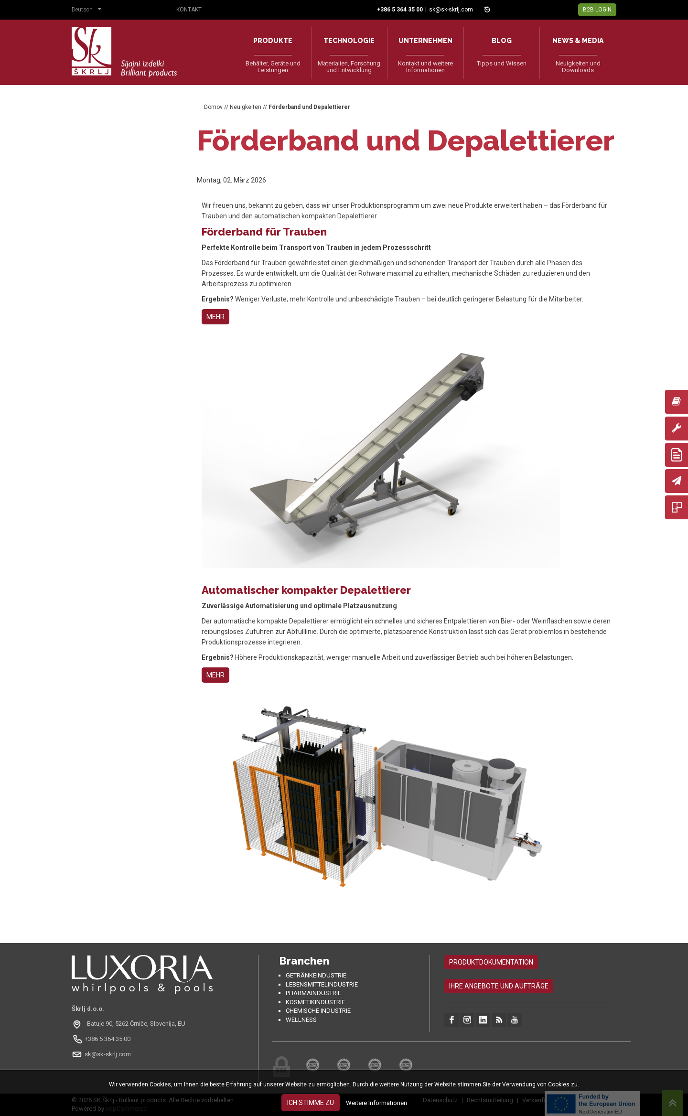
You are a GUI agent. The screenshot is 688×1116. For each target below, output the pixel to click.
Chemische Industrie (318, 1010)
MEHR (215, 317)
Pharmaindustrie (313, 993)
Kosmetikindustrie (315, 1002)
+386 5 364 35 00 (107, 1038)
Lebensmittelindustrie (322, 984)
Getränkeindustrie (316, 975)
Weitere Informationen (376, 1102)
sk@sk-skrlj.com (451, 9)
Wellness (301, 1019)
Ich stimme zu (310, 1102)
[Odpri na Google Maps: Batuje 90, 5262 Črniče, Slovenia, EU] (130, 1024)
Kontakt (189, 9)
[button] (89, 10)
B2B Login (597, 9)
